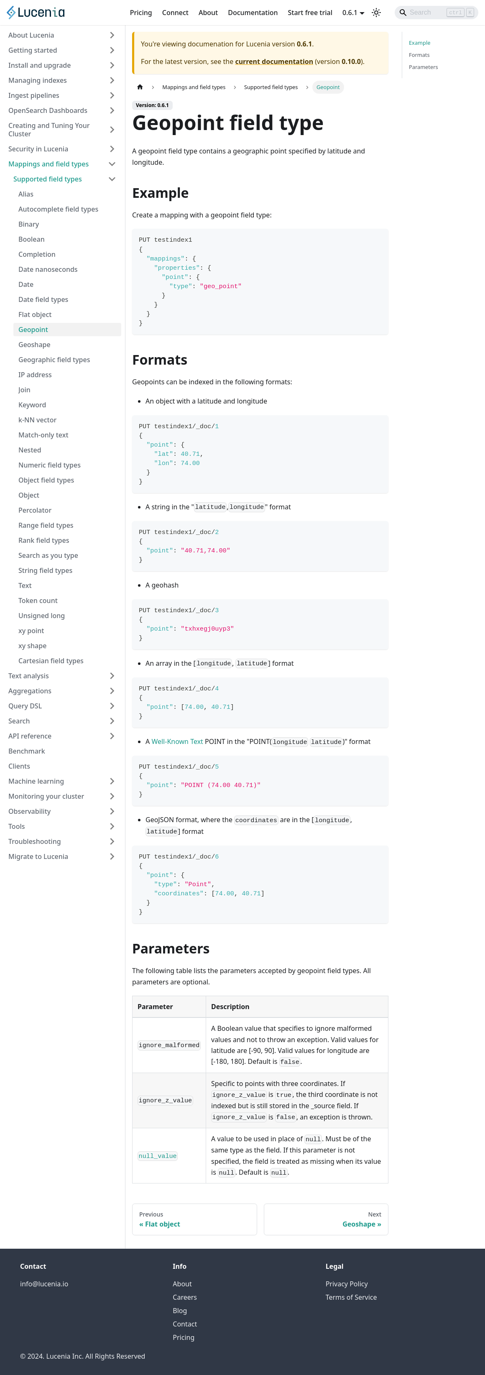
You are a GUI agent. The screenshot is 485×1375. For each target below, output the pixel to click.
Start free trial (310, 12)
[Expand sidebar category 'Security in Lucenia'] (112, 149)
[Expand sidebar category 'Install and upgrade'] (112, 65)
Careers (185, 1297)
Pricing (141, 12)
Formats (419, 55)
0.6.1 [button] (349, 12)
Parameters (423, 67)
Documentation (253, 12)
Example (419, 42)
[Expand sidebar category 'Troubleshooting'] (112, 841)
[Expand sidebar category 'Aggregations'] (112, 691)
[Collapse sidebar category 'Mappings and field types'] (112, 164)
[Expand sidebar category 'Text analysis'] (112, 675)
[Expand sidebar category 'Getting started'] (112, 50)
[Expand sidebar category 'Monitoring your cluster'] (112, 796)
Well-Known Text (177, 741)
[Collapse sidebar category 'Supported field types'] (112, 179)
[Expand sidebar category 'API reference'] (112, 736)
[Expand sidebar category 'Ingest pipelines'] (112, 95)
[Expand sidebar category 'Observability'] (112, 811)
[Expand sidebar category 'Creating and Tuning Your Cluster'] (112, 130)
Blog (180, 1310)
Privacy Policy (347, 1283)
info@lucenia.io (44, 1283)
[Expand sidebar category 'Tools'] (112, 826)
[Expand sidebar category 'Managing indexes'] (112, 80)
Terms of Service (351, 1297)
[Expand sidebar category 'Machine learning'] (112, 781)
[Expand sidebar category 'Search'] (112, 721)
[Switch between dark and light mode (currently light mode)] (376, 12)
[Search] (436, 12)
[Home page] (140, 87)
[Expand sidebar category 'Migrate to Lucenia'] (112, 856)
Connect (175, 12)
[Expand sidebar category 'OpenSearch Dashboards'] (112, 110)
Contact (185, 1324)
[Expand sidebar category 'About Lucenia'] (112, 35)
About (208, 12)
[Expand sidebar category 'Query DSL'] (112, 706)
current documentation (274, 61)
